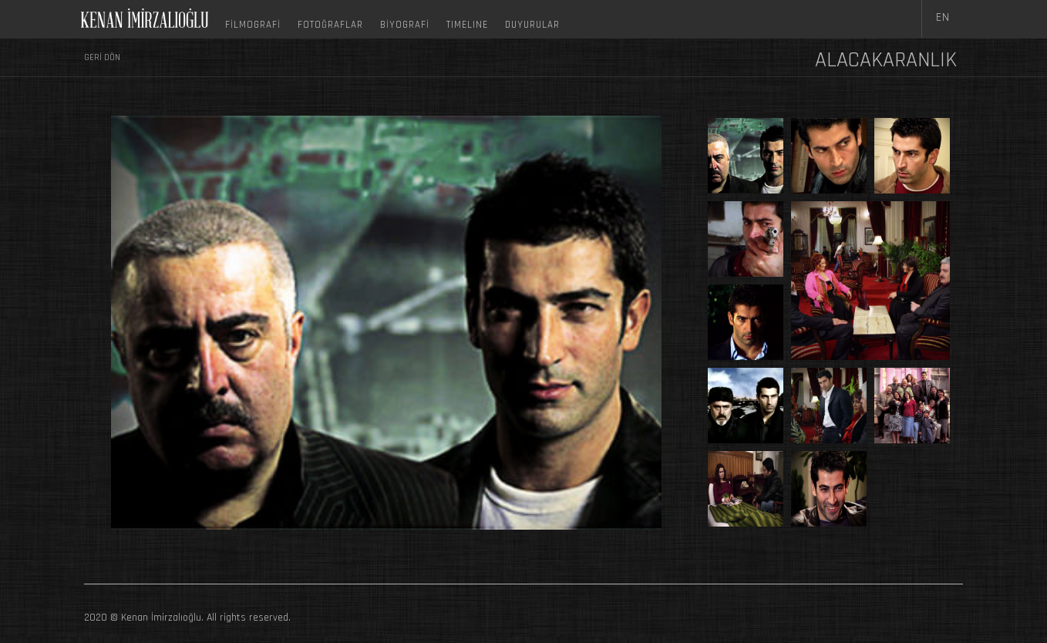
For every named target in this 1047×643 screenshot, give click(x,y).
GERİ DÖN (102, 57)
